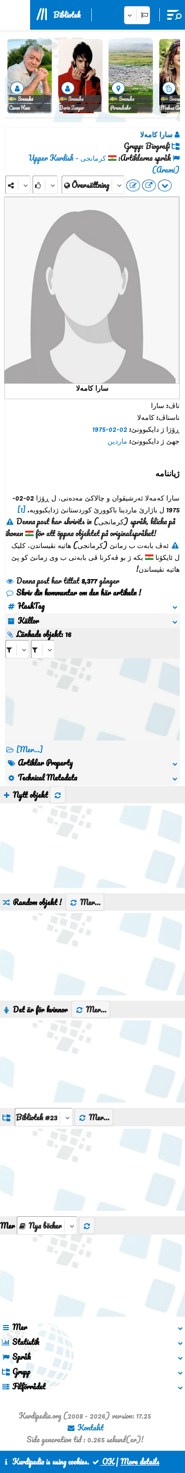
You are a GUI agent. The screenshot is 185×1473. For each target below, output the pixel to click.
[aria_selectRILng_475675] (43, 649)
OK (102, 1462)
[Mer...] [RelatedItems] (29, 749)
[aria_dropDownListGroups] (43, 1117)
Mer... (85, 902)
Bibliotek (66, 15)
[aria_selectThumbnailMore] (46, 1225)
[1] (21, 509)
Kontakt (85, 1427)
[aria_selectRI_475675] (17, 649)
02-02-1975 (109, 429)
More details (139, 1462)
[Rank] (45, 184)
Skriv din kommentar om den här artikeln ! (73, 592)
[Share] (18, 184)
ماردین (117, 441)
